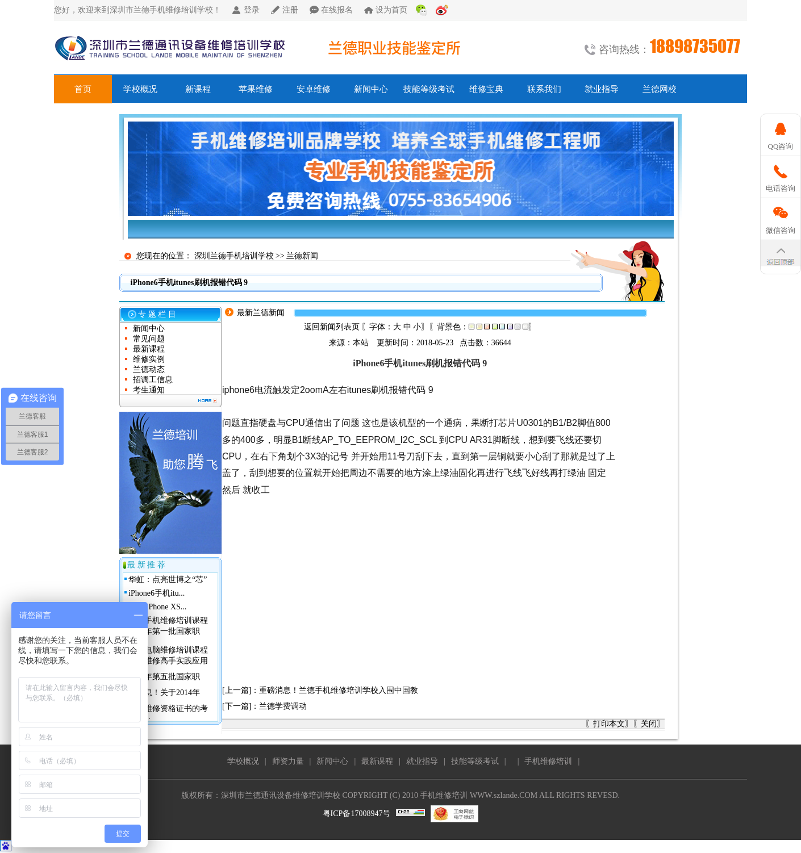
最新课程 (149, 349)
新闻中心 (371, 89)
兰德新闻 (302, 256)
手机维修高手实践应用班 (168, 665)
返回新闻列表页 (332, 327)
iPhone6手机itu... (156, 593)
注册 (290, 10)
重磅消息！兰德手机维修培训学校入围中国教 (338, 690)
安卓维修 (314, 89)
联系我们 (544, 89)
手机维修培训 (548, 761)
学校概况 (140, 89)
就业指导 (602, 89)
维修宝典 (486, 89)
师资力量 (288, 761)
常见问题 (149, 338)
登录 (252, 10)
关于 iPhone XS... (157, 607)
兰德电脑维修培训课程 (168, 650)
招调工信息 (153, 379)
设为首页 (391, 10)
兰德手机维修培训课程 (168, 620)
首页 (82, 89)
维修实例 (149, 359)
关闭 (649, 724)
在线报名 (337, 10)
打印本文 (609, 724)
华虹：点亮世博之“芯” (167, 579)
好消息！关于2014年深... (164, 696)
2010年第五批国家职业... (164, 680)
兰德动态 (149, 369)
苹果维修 (256, 89)
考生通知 (149, 390)
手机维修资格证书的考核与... (168, 712)
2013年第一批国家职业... (164, 635)
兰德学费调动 (283, 706)
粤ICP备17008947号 (357, 813)
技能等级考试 (428, 89)
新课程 (198, 89)
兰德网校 (660, 89)
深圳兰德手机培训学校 (234, 256)
